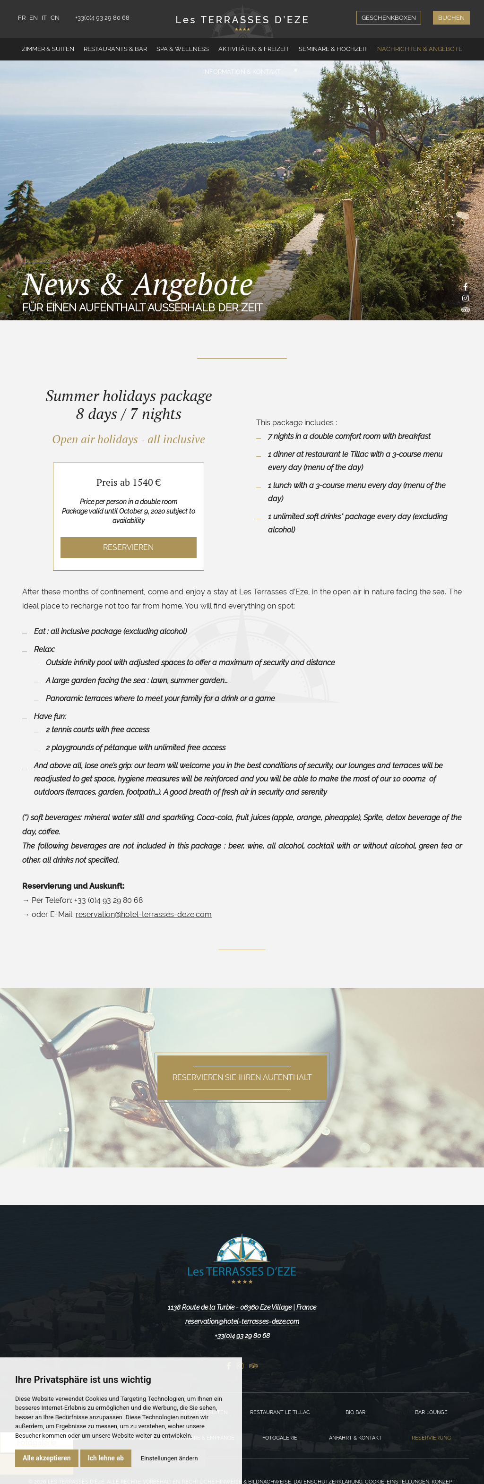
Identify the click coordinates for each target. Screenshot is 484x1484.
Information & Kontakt (242, 71)
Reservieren (128, 547)
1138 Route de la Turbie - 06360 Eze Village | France (242, 1307)
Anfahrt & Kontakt (355, 1438)
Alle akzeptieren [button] (47, 1458)
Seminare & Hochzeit (333, 48)
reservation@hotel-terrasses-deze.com (144, 914)
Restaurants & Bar (115, 48)
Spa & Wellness (182, 48)
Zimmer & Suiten (48, 48)
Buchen (451, 17)
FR (22, 17)
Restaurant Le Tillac (280, 1412)
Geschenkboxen (389, 17)
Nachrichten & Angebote (419, 48)
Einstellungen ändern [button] (169, 1458)
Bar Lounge (431, 1412)
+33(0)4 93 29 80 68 (102, 17)
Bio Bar (355, 1412)
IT (44, 17)
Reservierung (431, 1438)
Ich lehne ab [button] (106, 1458)
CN (55, 17)
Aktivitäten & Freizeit (253, 48)
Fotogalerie (279, 1438)
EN (33, 17)
